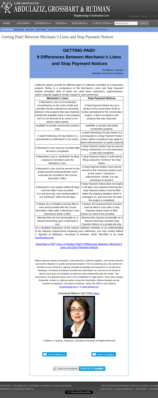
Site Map (154, 389)
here (96, 293)
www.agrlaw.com (90, 287)
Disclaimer (140, 389)
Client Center (103, 23)
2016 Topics (41, 29)
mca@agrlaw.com (44, 237)
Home (6, 23)
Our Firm (23, 23)
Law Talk (29, 29)
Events (61, 23)
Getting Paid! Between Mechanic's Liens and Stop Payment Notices (78, 29)
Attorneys (43, 23)
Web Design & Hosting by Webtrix (17, 389)
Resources (80, 23)
